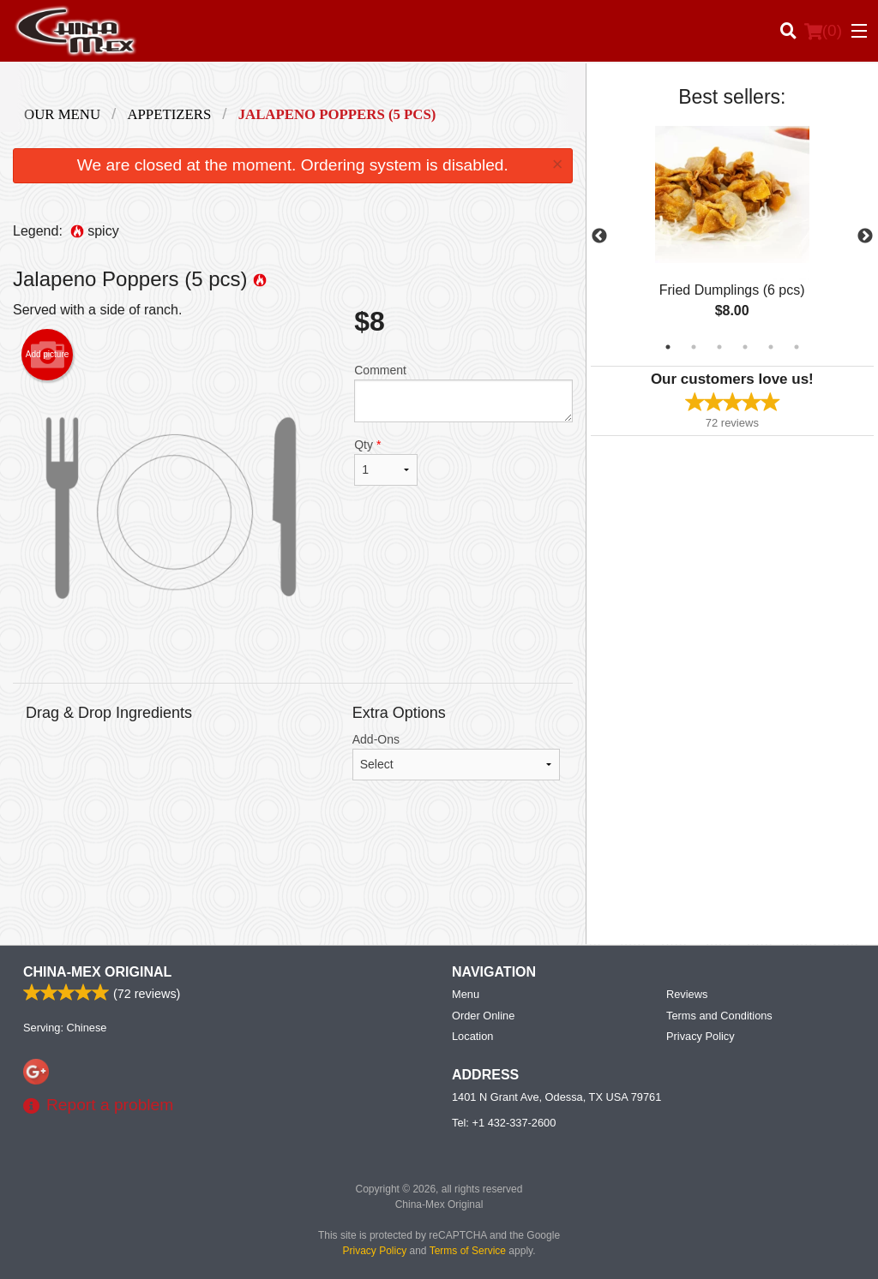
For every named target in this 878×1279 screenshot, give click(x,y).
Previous (599, 236)
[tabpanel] (732, 236)
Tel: (504, 1122)
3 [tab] (719, 347)
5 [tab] (770, 347)
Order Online (483, 1015)
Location (472, 1036)
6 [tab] (796, 347)
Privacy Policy (700, 1036)
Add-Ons (456, 756)
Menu (465, 994)
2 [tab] (693, 347)
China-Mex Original (97, 972)
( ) (823, 31)
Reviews (686, 994)
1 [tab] (668, 347)
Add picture (47, 354)
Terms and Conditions (719, 1015)
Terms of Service (468, 1251)
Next (865, 236)
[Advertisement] (293, 875)
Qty (386, 462)
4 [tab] (745, 347)
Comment (463, 392)
